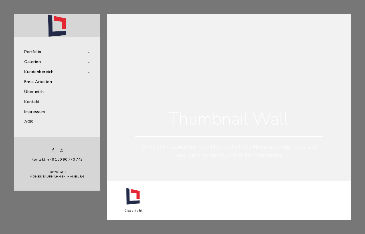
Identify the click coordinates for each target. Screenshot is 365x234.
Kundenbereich (39, 71)
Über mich (34, 91)
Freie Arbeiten (38, 81)
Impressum (34, 111)
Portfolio (32, 52)
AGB (28, 121)
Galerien (32, 61)
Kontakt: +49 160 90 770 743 (56, 159)
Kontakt (32, 101)
